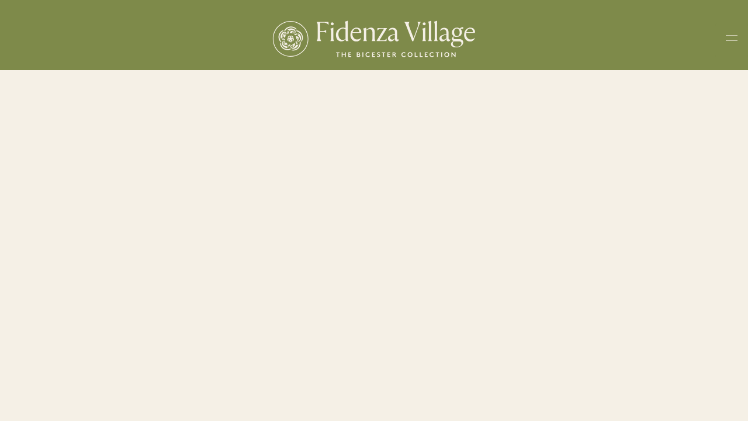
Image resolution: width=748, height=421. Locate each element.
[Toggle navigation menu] (731, 40)
